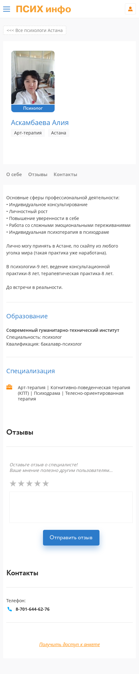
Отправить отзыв (71, 538)
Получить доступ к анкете (69, 644)
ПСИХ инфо (43, 9)
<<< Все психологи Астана (35, 30)
